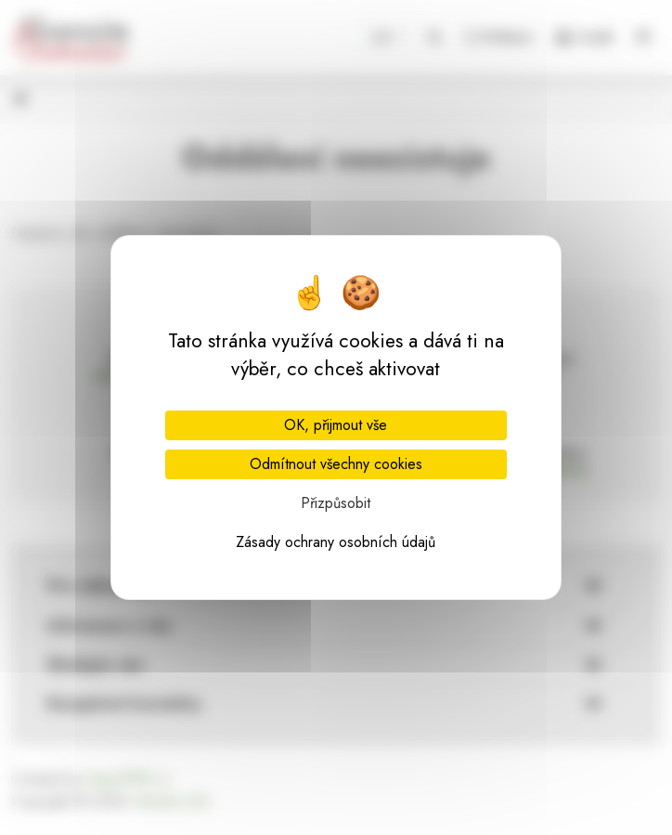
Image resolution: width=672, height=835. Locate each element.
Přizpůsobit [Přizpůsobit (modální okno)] (335, 503)
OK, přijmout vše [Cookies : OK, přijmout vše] (335, 425)
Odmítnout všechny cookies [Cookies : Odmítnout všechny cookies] (336, 464)
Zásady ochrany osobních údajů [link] (335, 542)
